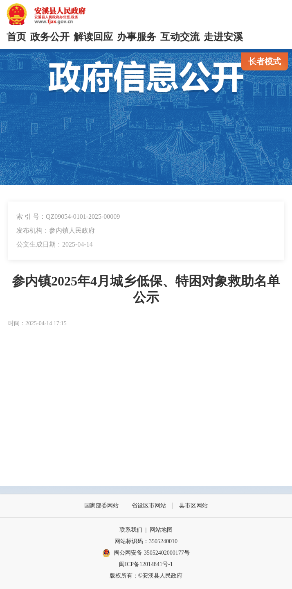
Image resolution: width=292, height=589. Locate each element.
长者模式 (264, 61)
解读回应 (93, 37)
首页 (16, 37)
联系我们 (130, 530)
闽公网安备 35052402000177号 (146, 553)
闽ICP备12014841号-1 (146, 564)
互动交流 (180, 37)
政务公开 (50, 37)
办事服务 (136, 37)
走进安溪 (223, 37)
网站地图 (161, 530)
